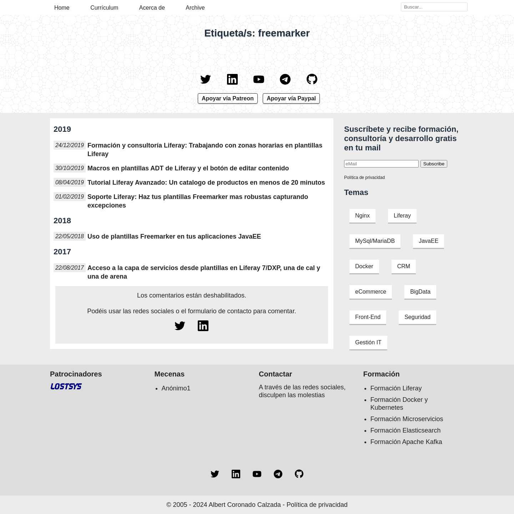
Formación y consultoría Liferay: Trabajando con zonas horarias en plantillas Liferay (204, 150)
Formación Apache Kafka (406, 441)
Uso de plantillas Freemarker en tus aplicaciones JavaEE (174, 236)
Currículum (104, 8)
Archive (195, 8)
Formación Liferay (396, 388)
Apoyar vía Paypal (291, 98)
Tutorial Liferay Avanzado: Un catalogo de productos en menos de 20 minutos (206, 182)
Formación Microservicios (407, 419)
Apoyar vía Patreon (228, 98)
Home (62, 8)
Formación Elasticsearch (406, 430)
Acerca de (152, 8)
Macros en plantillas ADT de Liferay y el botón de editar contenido (188, 168)
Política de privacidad (364, 177)
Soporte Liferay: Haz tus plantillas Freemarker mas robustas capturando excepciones (197, 201)
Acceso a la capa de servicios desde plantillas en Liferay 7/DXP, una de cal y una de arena (203, 272)
